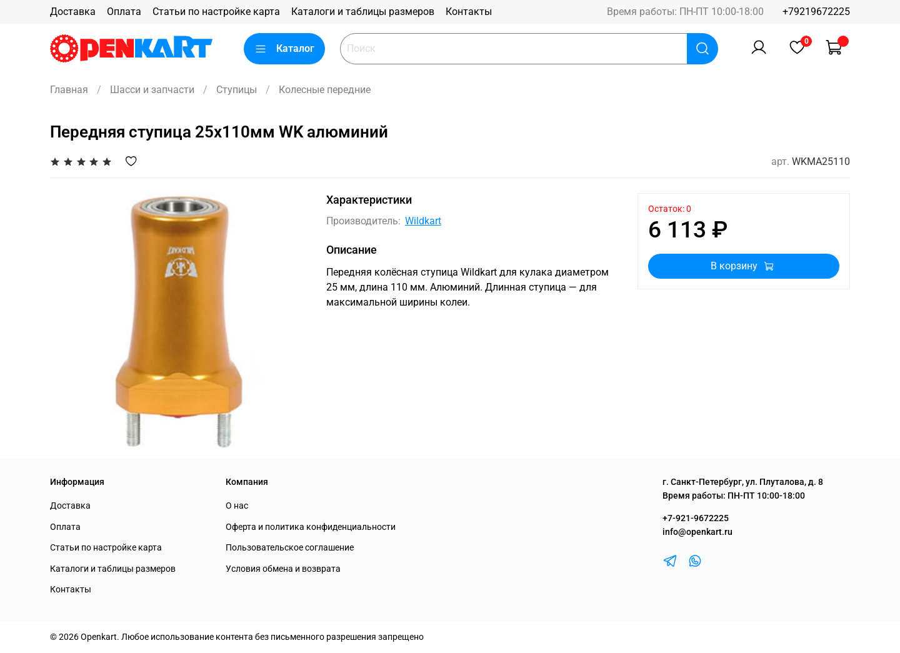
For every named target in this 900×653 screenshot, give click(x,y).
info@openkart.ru (697, 532)
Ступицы (236, 90)
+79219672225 (816, 11)
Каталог (284, 48)
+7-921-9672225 (695, 518)
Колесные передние (325, 90)
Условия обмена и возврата (283, 569)
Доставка (73, 11)
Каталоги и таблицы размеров (362, 11)
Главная (69, 90)
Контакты (469, 11)
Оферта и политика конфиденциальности (311, 527)
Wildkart (423, 221)
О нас (237, 506)
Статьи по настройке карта (216, 11)
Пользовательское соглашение (290, 547)
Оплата (124, 11)
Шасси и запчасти (152, 90)
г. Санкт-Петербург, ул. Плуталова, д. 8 (742, 482)
